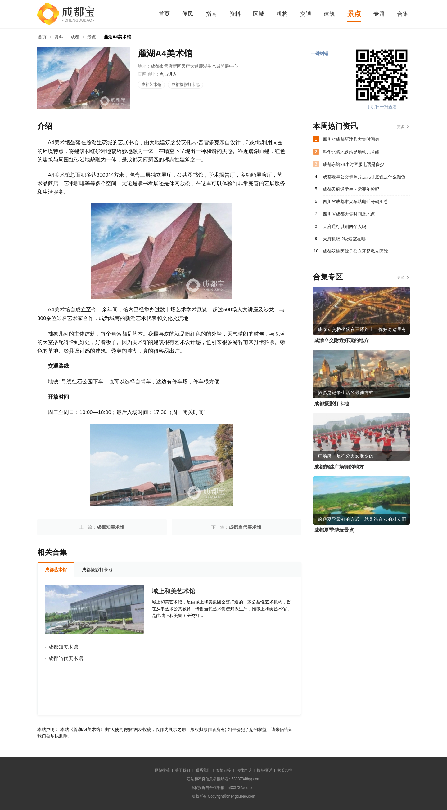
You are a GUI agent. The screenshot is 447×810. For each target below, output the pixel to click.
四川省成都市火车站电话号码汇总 (355, 201)
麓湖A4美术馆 (117, 36)
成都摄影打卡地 (185, 84)
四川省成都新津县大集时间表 (351, 139)
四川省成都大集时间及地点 (349, 213)
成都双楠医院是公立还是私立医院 (355, 251)
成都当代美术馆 (245, 527)
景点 (354, 14)
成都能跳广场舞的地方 (339, 467)
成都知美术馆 (110, 527)
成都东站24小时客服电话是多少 (353, 164)
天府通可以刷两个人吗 (344, 226)
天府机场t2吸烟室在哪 (344, 238)
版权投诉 (264, 770)
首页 (164, 14)
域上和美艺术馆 (173, 591)
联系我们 (203, 770)
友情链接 (223, 770)
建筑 (329, 14)
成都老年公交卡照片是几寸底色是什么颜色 (364, 176)
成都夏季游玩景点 (334, 530)
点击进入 (168, 74)
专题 (379, 14)
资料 (235, 14)
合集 (402, 14)
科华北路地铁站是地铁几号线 (351, 151)
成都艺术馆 (151, 84)
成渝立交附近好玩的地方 (341, 340)
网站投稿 (162, 770)
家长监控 (284, 770)
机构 (282, 14)
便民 (187, 14)
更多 (400, 127)
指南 (211, 14)
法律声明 (244, 770)
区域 (258, 14)
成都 (75, 36)
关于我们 (182, 770)
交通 (305, 14)
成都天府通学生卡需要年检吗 (351, 189)
